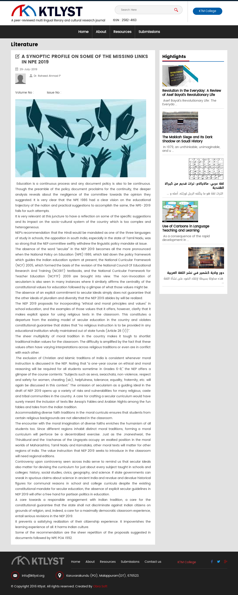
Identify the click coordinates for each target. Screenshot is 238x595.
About (101, 32)
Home (83, 32)
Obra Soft (100, 586)
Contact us (153, 561)
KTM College (207, 11)
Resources (122, 32)
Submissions (149, 32)
